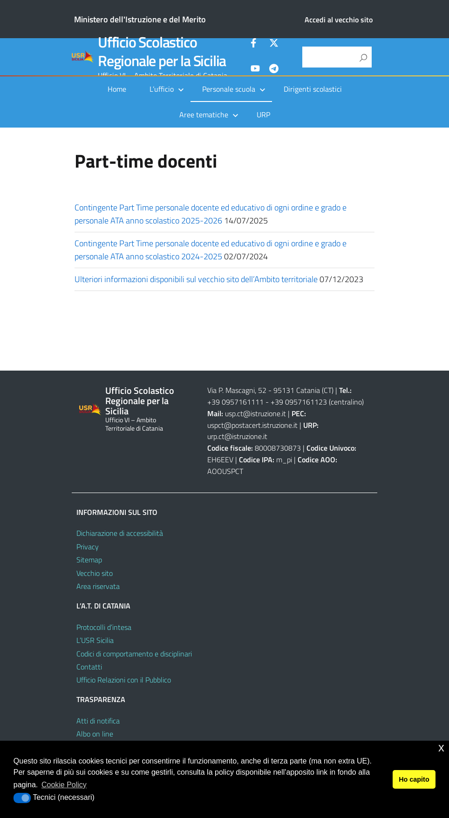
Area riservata (98, 586)
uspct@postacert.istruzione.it (252, 425)
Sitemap (89, 559)
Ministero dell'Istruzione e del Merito (140, 19)
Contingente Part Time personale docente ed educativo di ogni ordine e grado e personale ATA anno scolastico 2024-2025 (211, 250)
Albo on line (94, 733)
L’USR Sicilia (95, 640)
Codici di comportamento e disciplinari (134, 653)
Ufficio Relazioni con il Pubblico (123, 679)
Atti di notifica (98, 720)
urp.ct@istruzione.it (237, 436)
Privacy (87, 546)
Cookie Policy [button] (64, 785)
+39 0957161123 (299, 401)
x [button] (441, 747)
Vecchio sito (94, 573)
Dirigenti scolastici (313, 89)
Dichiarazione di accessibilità (119, 533)
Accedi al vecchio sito (339, 19)
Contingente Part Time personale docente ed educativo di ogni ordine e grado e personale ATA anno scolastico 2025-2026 (211, 214)
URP (263, 114)
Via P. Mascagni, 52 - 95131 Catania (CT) (270, 390)
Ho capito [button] (414, 779)
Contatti (89, 666)
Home (117, 89)
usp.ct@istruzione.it (255, 413)
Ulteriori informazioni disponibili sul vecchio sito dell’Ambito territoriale (196, 279)
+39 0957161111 (235, 401)
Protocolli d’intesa (103, 627)
